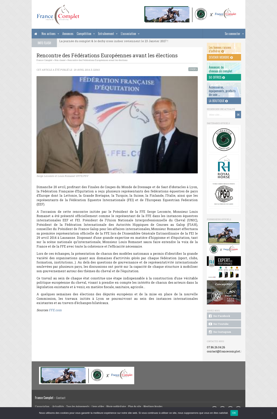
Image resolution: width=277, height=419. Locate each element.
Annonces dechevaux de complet (220, 69)
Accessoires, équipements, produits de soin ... (222, 91)
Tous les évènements (77, 406)
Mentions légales (153, 406)
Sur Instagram (219, 332)
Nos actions (49, 33)
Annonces (67, 33)
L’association (128, 33)
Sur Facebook (219, 316)
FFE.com (55, 310)
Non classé (60, 60)
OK (234, 412)
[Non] (272, 413)
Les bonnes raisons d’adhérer (220, 49)
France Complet (44, 60)
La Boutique (218, 100)
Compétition (84, 33)
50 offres (217, 77)
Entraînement (106, 33)
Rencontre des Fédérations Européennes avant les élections (97, 60)
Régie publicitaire (116, 406)
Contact (60, 398)
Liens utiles (98, 406)
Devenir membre (221, 57)
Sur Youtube (218, 324)
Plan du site (134, 406)
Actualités (58, 406)
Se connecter (232, 33)
